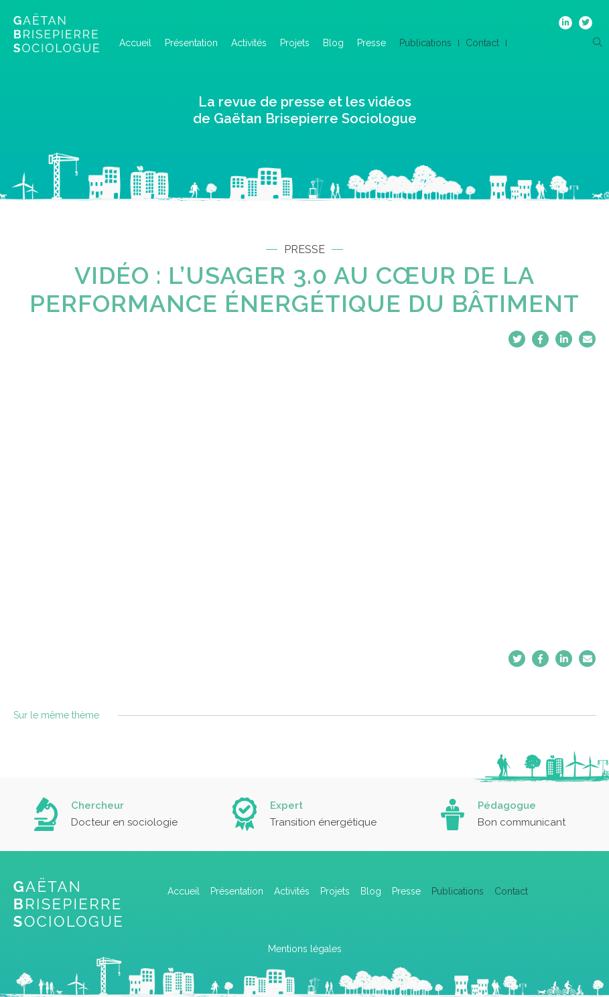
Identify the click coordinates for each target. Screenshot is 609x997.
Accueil (135, 42)
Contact (482, 42)
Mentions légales (305, 948)
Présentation (191, 42)
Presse (371, 42)
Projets (295, 42)
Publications (425, 42)
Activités (249, 42)
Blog (333, 42)
